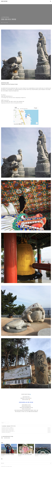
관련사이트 (2, 477)
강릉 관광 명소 (8, 440)
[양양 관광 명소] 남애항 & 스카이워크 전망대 (7, 444)
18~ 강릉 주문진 (4, 440)
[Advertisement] (26, 426)
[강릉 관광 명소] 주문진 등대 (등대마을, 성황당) (8, 445)
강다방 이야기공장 (4, 1)
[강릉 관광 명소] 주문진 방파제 (5, 446)
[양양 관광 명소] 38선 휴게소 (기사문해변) (7, 442)
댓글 (1, 473)
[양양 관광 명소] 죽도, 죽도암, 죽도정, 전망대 (7, 443)
